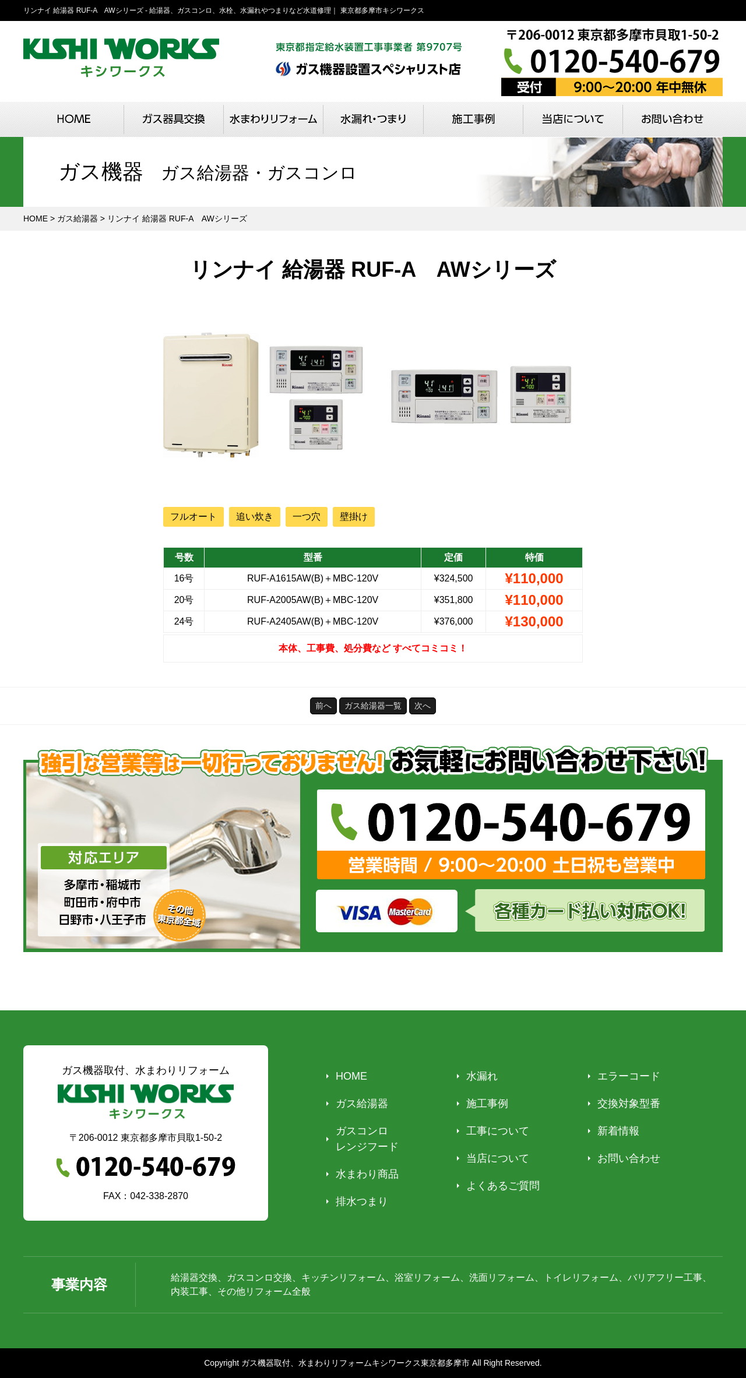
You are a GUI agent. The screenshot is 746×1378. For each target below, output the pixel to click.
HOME (351, 1076)
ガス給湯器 (362, 1103)
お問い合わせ (628, 1158)
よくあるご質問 (503, 1186)
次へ (422, 705)
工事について (497, 1131)
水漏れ (482, 1076)
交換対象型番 (628, 1103)
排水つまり (362, 1201)
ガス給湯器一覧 (373, 705)
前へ (323, 705)
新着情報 (618, 1131)
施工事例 (487, 1103)
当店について (497, 1158)
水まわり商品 (367, 1174)
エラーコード (628, 1076)
